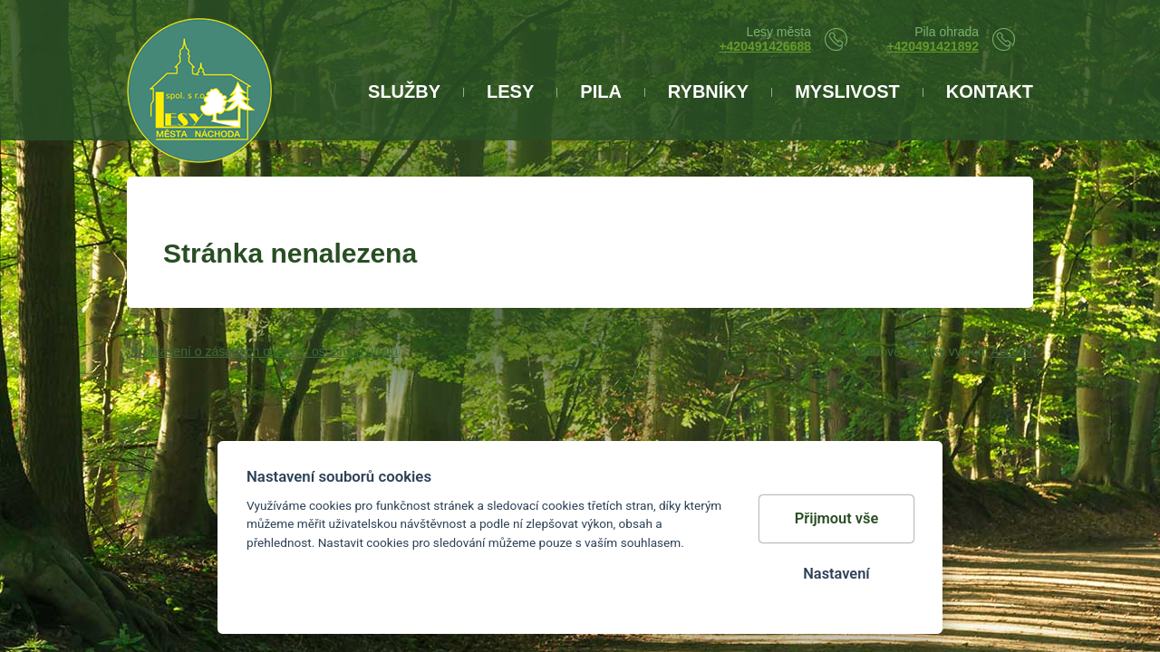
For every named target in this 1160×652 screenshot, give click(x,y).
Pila (601, 91)
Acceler (1012, 351)
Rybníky (708, 91)
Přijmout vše (837, 518)
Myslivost (847, 91)
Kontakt (989, 91)
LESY (510, 91)
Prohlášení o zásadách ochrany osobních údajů (262, 351)
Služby (404, 91)
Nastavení (836, 573)
